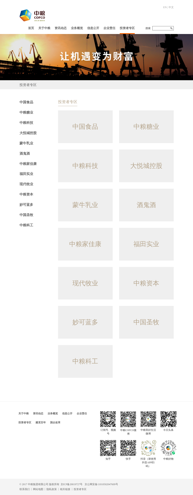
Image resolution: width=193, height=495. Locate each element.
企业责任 (109, 28)
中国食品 (26, 102)
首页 (31, 28)
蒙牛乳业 (26, 143)
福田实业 (26, 174)
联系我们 (24, 489)
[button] (44, 27)
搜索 (148, 28)
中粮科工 (26, 225)
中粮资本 (26, 194)
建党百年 (41, 422)
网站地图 (38, 489)
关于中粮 (44, 28)
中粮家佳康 (28, 164)
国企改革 (55, 422)
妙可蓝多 (26, 204)
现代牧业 (26, 184)
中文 (171, 7)
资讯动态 (61, 28)
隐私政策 (51, 489)
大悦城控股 (28, 133)
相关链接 (65, 489)
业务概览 (77, 28)
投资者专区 (127, 28)
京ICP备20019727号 (72, 484)
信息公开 (93, 28)
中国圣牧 (26, 215)
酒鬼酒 (24, 153)
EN (165, 7)
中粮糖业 (26, 112)
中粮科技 (26, 122)
